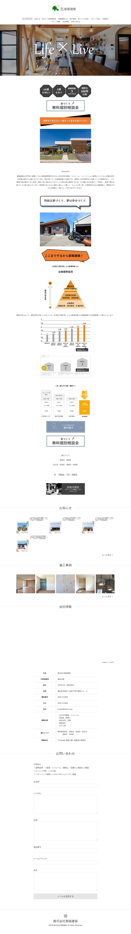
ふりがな (37, 793)
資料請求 (39, 768)
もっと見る (107, 555)
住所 (36, 820)
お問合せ (37, 764)
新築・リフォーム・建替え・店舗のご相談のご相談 (67, 768)
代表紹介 (105, 19)
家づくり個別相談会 (49, 19)
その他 (53, 771)
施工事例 (73, 19)
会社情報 (66, 21)
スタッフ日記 (95, 19)
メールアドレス (40, 859)
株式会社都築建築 (65, 921)
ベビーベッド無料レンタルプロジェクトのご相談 (56, 774)
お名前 (37, 782)
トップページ (27, 19)
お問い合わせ (75, 21)
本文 (35, 870)
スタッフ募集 (55, 21)
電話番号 (37, 847)
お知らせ (37, 19)
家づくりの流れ (83, 19)
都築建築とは (63, 19)
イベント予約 (41, 771)
